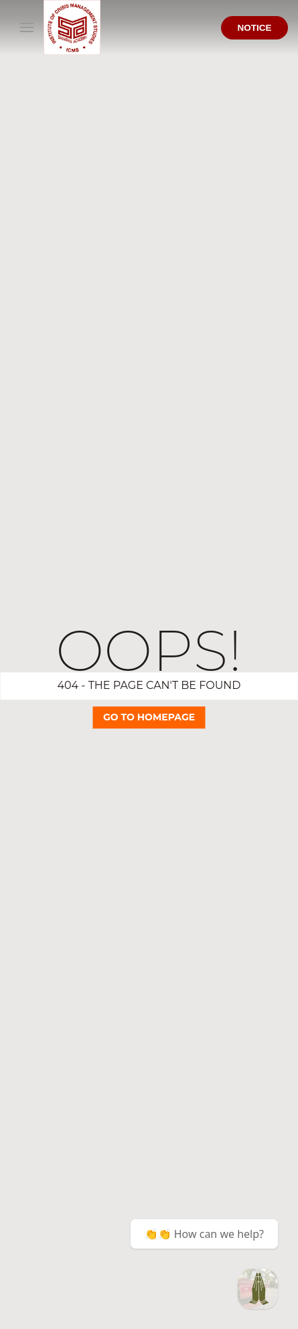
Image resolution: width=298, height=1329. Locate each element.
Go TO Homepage (149, 717)
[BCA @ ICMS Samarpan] (258, 1289)
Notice (254, 28)
